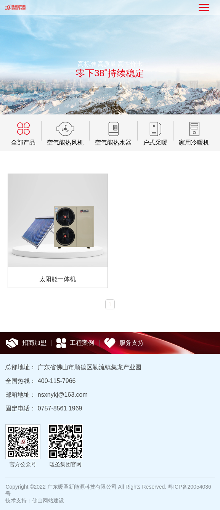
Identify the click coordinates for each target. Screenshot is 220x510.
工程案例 (75, 343)
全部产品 (23, 142)
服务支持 (124, 343)
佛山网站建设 (48, 500)
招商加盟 (26, 343)
